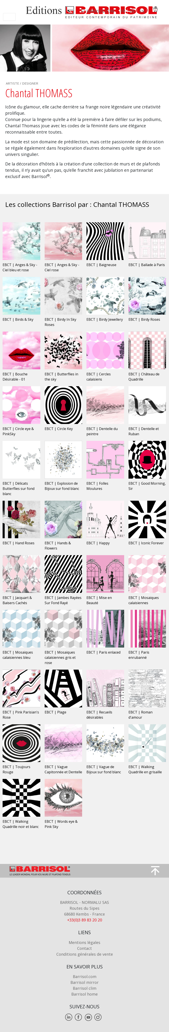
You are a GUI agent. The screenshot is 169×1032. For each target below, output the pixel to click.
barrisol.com (100, 11)
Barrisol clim (84, 988)
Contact (84, 948)
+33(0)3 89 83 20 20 (84, 919)
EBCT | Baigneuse (101, 264)
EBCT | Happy (98, 543)
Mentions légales (84, 942)
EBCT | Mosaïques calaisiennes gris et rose (60, 657)
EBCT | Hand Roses (18, 543)
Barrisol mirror (84, 982)
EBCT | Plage (55, 712)
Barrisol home (84, 994)
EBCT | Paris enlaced (103, 652)
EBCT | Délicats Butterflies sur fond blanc (18, 488)
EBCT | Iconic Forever (146, 543)
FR (123, 11)
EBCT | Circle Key (59, 428)
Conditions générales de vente (84, 954)
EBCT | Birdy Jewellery (104, 319)
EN (142, 11)
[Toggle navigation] (9, 17)
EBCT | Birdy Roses (144, 319)
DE (132, 11)
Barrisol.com (84, 976)
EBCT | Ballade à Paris (146, 264)
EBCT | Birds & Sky (18, 319)
